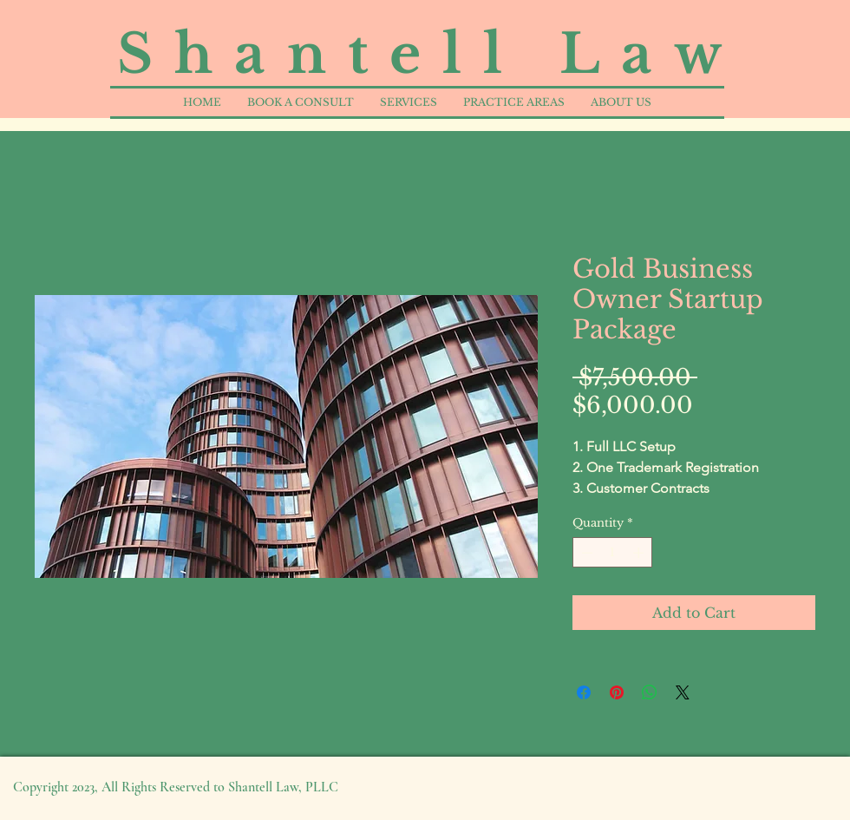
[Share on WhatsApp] (649, 692)
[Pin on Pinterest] (616, 692)
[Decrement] (585, 552)
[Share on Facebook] (583, 692)
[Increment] (640, 552)
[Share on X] (682, 692)
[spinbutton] (613, 552)
